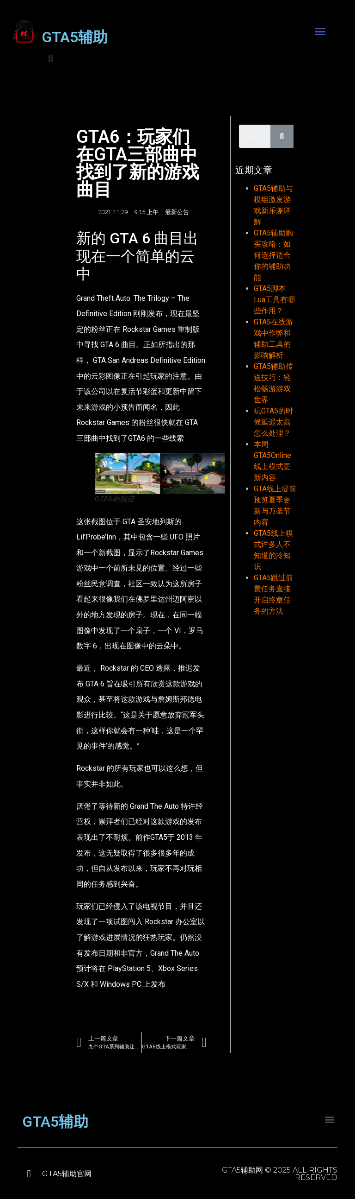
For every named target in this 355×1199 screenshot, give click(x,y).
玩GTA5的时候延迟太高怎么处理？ (273, 422)
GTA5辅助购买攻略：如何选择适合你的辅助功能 (273, 255)
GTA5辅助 (75, 37)
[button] (320, 31)
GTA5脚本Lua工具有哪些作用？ (274, 299)
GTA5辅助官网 (67, 1173)
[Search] (282, 136)
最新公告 (177, 212)
